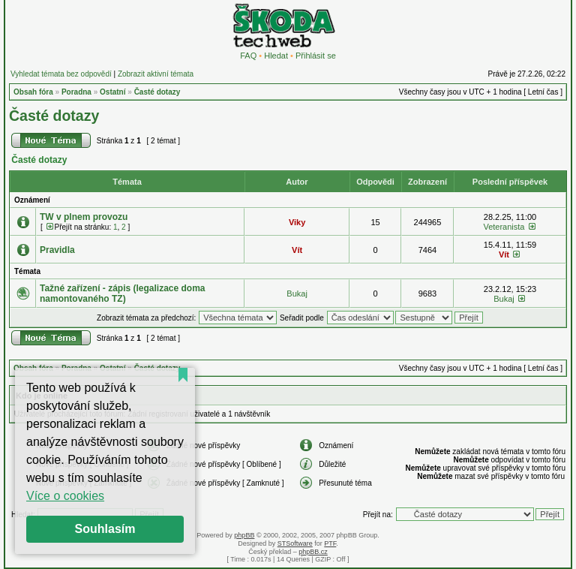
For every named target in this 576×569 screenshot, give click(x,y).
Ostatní (112, 92)
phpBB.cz (313, 551)
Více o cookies (65, 495)
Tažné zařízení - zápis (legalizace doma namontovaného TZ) (123, 293)
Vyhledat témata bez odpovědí (61, 74)
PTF (330, 543)
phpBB (244, 535)
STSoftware (295, 543)
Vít (297, 249)
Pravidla (57, 250)
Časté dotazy (157, 92)
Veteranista (503, 226)
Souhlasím (105, 528)
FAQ (248, 55)
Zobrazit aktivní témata (156, 74)
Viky (297, 222)
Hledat (276, 55)
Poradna (77, 92)
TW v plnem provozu (84, 217)
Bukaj (297, 293)
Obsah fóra (33, 92)
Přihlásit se (316, 55)
